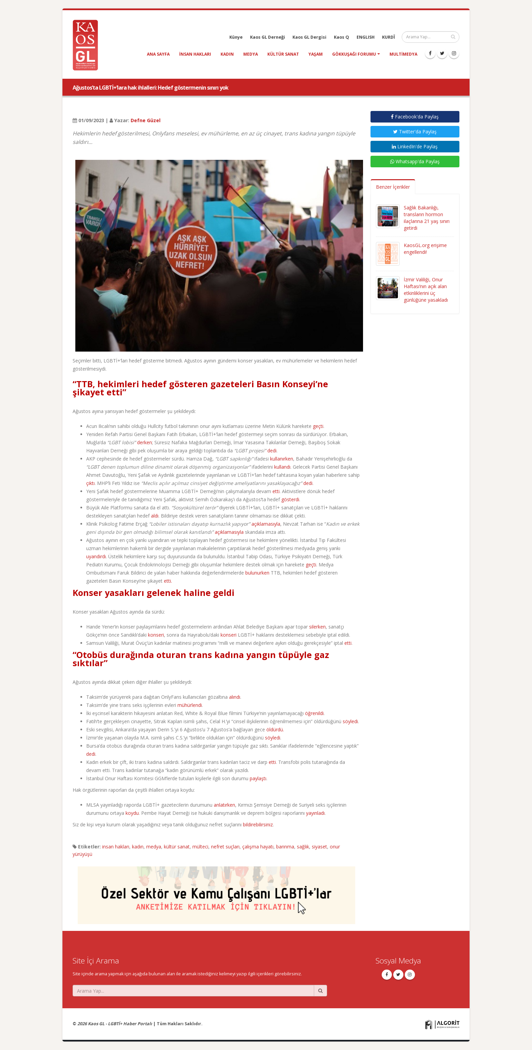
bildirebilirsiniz (258, 824)
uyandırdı (96, 556)
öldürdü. (275, 729)
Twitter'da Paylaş (415, 131)
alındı (234, 697)
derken (144, 442)
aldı (154, 515)
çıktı (90, 483)
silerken (317, 626)
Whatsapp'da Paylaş (415, 161)
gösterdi (290, 499)
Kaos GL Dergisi (309, 37)
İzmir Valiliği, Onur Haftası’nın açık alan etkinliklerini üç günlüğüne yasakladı (426, 289)
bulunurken (257, 572)
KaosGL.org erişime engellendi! (425, 248)
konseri (156, 635)
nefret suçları (225, 846)
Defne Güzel (145, 120)
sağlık (303, 846)
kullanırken (281, 458)
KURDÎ (388, 37)
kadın (227, 54)
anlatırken (224, 805)
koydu (132, 813)
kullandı (282, 467)
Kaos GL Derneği (267, 37)
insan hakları (195, 54)
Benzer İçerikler (393, 187)
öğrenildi (314, 713)
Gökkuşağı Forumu (354, 54)
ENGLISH (366, 37)
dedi (272, 450)
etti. (168, 581)
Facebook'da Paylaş (415, 116)
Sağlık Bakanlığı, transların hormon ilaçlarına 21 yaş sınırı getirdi (427, 217)
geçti (318, 426)
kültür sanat (283, 54)
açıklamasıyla (265, 524)
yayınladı (315, 813)
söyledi (350, 721)
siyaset (319, 846)
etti (276, 491)
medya (250, 54)
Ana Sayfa (158, 54)
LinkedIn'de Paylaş (415, 146)
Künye (236, 37)
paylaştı (258, 778)
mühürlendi (189, 705)
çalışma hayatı (257, 846)
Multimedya (403, 54)
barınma (285, 846)
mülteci (200, 846)
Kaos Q (341, 37)
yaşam (315, 54)
